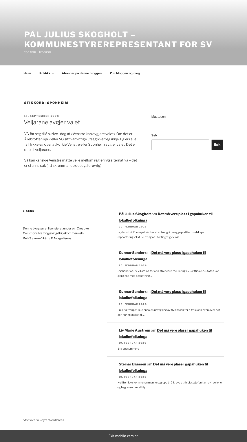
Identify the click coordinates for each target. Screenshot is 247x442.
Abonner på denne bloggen (82, 73)
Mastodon (158, 116)
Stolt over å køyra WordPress (43, 420)
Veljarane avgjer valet (52, 122)
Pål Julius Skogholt (135, 214)
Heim (27, 73)
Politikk (47, 73)
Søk (154, 135)
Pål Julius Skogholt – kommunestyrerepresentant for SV (118, 39)
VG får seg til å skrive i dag (45, 134)
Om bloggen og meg (125, 73)
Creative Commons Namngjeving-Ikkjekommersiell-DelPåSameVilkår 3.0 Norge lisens (56, 233)
